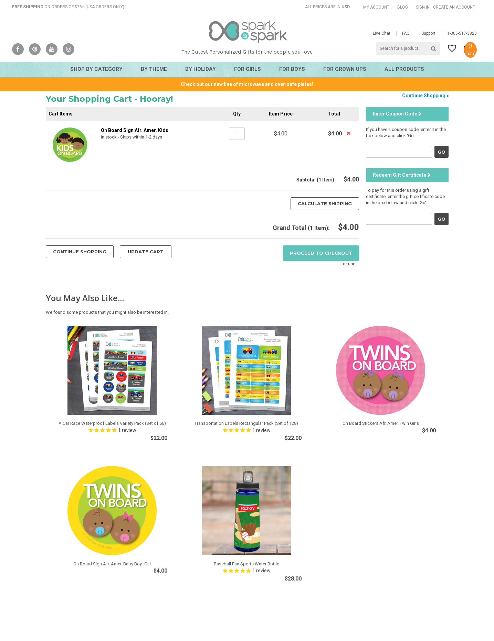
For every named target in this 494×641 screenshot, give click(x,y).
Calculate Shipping (325, 203)
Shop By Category (96, 69)
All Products (404, 69)
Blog (402, 7)
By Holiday (200, 69)
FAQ (406, 33)
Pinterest (35, 49)
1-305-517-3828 (462, 33)
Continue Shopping (423, 95)
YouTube (51, 49)
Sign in (423, 7)
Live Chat (381, 33)
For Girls (247, 69)
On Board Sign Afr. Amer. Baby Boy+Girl (112, 563)
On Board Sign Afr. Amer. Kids (134, 130)
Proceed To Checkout (321, 253)
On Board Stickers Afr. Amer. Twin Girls (381, 423)
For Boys (292, 69)
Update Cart (146, 251)
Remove (349, 133)
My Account (376, 7)
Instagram (68, 49)
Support (428, 33)
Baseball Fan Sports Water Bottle (246, 563)
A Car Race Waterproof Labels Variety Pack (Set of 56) (112, 423)
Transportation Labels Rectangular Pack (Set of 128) (246, 423)
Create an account (454, 7)
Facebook (18, 49)
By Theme (154, 69)
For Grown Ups (344, 69)
